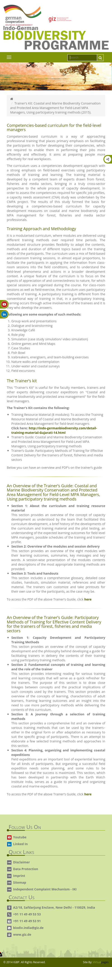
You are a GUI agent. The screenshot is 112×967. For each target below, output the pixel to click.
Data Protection (25, 869)
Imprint (19, 876)
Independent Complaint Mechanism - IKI (44, 889)
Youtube (19, 837)
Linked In (20, 844)
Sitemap (19, 882)
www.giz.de (22, 934)
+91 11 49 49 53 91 (27, 921)
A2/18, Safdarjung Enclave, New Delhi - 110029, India (54, 907)
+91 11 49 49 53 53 (27, 914)
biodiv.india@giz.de (28, 928)
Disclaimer (21, 862)
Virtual (101, 962)
